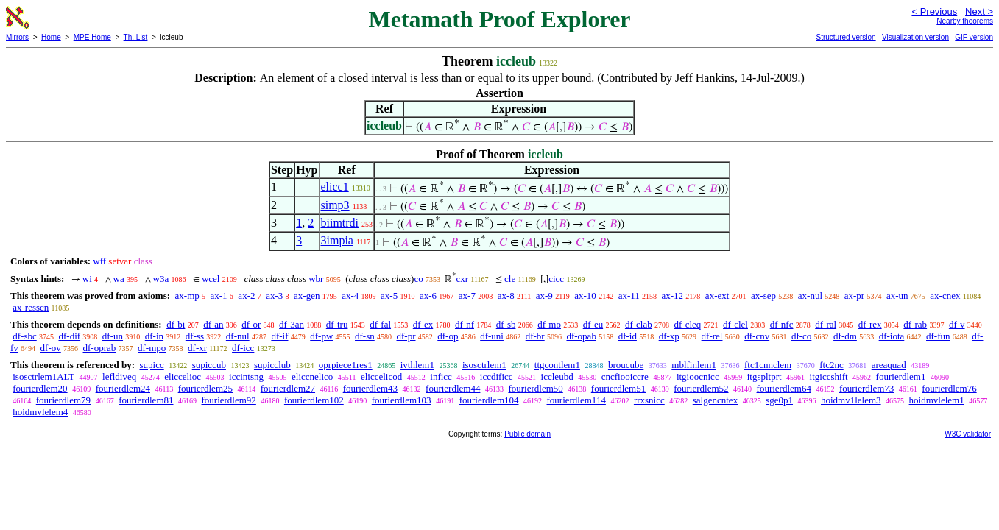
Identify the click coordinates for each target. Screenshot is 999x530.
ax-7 (467, 295)
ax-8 (506, 295)
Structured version (845, 37)
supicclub (272, 364)
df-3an (291, 324)
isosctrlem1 (484, 364)
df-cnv (756, 336)
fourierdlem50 (535, 388)
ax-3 (274, 295)
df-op (447, 336)
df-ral (825, 324)
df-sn (365, 336)
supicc (151, 364)
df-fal (380, 324)
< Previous (934, 11)
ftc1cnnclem (767, 364)
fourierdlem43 (370, 388)
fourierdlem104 (489, 400)
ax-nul (810, 295)
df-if (279, 336)
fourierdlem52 (701, 388)
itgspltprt (764, 376)
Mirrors (17, 37)
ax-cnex (945, 295)
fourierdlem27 (288, 388)
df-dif (70, 336)
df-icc (243, 347)
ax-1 (219, 295)
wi (87, 278)
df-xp (669, 336)
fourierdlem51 (618, 388)
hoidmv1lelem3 (851, 400)
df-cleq (687, 324)
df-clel (735, 324)
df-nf (464, 324)
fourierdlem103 (401, 400)
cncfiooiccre (625, 376)
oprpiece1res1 (346, 364)
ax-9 (544, 295)
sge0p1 (779, 400)
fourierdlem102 (314, 400)
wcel (211, 278)
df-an (213, 324)
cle (509, 278)
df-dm (845, 336)
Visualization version (915, 37)
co (418, 278)
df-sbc (25, 336)
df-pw (321, 336)
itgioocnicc (698, 376)
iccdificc (496, 376)
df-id (627, 336)
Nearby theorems (964, 21)
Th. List (136, 37)
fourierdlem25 (205, 388)
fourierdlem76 (949, 388)
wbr (315, 278)
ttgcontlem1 (557, 364)
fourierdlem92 (229, 400)
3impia (337, 240)
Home (51, 37)
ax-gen (307, 295)
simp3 (335, 205)
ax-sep (763, 295)
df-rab (915, 324)
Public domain (527, 434)
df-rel (712, 336)
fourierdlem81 (146, 400)
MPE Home (92, 37)
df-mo (549, 324)
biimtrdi (340, 222)
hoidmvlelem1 (936, 400)
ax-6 (428, 295)
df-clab (638, 324)
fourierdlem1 (901, 376)
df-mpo (152, 347)
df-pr (406, 336)
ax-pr (854, 295)
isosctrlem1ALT (43, 376)
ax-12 (673, 295)
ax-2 (246, 295)
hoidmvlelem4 (40, 411)
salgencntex (715, 400)
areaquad (889, 364)
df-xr (197, 347)
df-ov (50, 347)
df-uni (492, 336)
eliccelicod (381, 376)
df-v (957, 324)
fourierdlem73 (866, 388)
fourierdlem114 (576, 400)
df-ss (195, 336)
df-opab (581, 336)
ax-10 (585, 295)
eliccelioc (182, 376)
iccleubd (557, 376)
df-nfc (782, 324)
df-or (251, 324)
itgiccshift (829, 376)
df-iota (892, 336)
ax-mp (187, 295)
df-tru (337, 324)
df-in (154, 336)
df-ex (423, 324)
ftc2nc (831, 364)
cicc (556, 278)
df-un (112, 336)
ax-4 (350, 295)
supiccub (209, 364)
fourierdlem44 (453, 388)
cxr (462, 278)
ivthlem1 (417, 364)
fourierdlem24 (123, 388)
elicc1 (335, 186)
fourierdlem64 (784, 388)
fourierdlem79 (63, 400)
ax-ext (717, 295)
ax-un (897, 295)
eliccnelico (312, 376)
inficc (441, 376)
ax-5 (389, 295)
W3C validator (968, 434)
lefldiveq (119, 376)
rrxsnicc (649, 400)
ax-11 (629, 295)
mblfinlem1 (693, 364)
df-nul (238, 336)
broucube (625, 364)
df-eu (593, 324)
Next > (979, 11)
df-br (535, 336)
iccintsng (246, 376)
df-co (801, 336)
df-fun (938, 336)
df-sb (506, 324)
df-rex (870, 324)
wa (118, 278)
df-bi (175, 324)
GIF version (974, 37)
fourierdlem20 (40, 388)
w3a (161, 278)
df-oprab (99, 347)
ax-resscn (31, 307)
